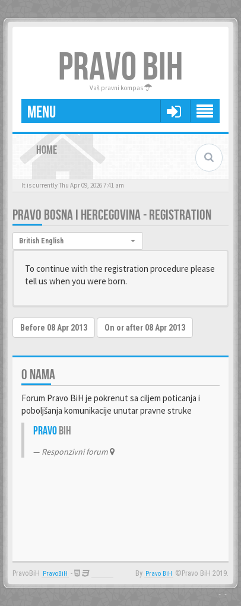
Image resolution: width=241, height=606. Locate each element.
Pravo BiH (158, 574)
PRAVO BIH (120, 68)
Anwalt (102, 574)
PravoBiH (55, 574)
